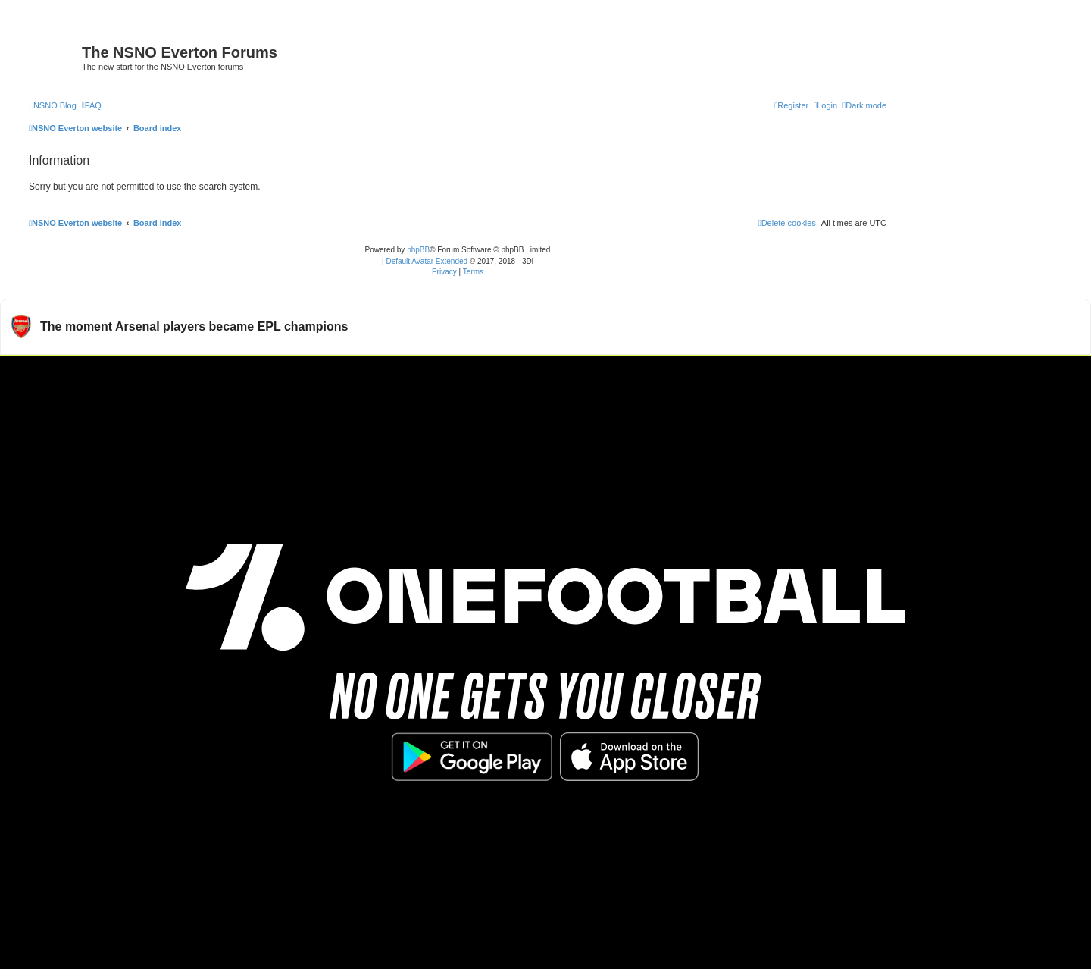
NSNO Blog (55, 105)
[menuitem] (92, 105)
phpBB (418, 250)
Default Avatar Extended (426, 261)
